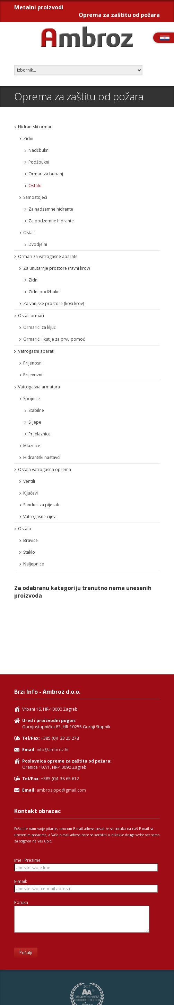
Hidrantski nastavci (41, 457)
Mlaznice (31, 446)
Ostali (29, 233)
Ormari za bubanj (45, 174)
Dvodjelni (37, 244)
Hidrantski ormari (35, 127)
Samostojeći (35, 197)
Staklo (29, 552)
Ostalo (35, 185)
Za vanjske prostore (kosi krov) (53, 303)
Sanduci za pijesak (41, 505)
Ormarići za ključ (39, 327)
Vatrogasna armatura (39, 387)
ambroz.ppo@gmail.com (61, 790)
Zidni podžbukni (44, 292)
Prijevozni (32, 375)
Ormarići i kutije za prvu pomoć (54, 339)
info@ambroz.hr (53, 750)
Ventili (29, 481)
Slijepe (34, 422)
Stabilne (36, 410)
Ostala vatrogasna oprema (44, 469)
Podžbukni (38, 162)
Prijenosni (33, 363)
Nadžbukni (39, 150)
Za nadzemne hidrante (50, 209)
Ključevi (30, 493)
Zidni (28, 138)
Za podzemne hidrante (51, 221)
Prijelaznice (39, 434)
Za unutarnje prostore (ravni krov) (56, 268)
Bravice (30, 540)
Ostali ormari (31, 316)
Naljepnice (33, 564)
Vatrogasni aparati (36, 351)
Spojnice (31, 399)
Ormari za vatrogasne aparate (48, 256)
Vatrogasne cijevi (39, 516)
